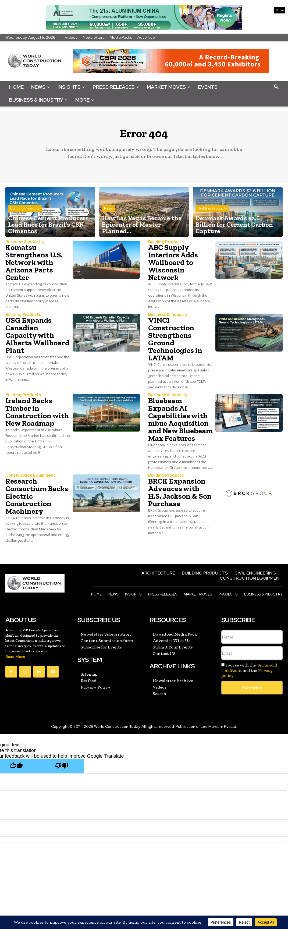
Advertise (146, 37)
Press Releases (116, 87)
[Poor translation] (61, 767)
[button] (276, 87)
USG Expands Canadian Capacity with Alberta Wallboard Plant (37, 337)
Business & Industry (38, 100)
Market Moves (168, 87)
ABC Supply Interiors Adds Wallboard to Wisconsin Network (173, 264)
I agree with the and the (249, 671)
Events (208, 87)
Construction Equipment (28, 477)
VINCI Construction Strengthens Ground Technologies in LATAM (175, 341)
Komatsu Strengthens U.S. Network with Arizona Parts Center (34, 264)
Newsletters (94, 37)
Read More (15, 658)
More (84, 100)
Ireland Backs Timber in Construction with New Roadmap (37, 414)
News (40, 87)
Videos (71, 37)
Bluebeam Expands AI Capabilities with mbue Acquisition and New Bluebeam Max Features (180, 421)
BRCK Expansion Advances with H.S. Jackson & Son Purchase (180, 494)
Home (16, 87)
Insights (71, 87)
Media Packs (121, 37)
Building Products (25, 220)
